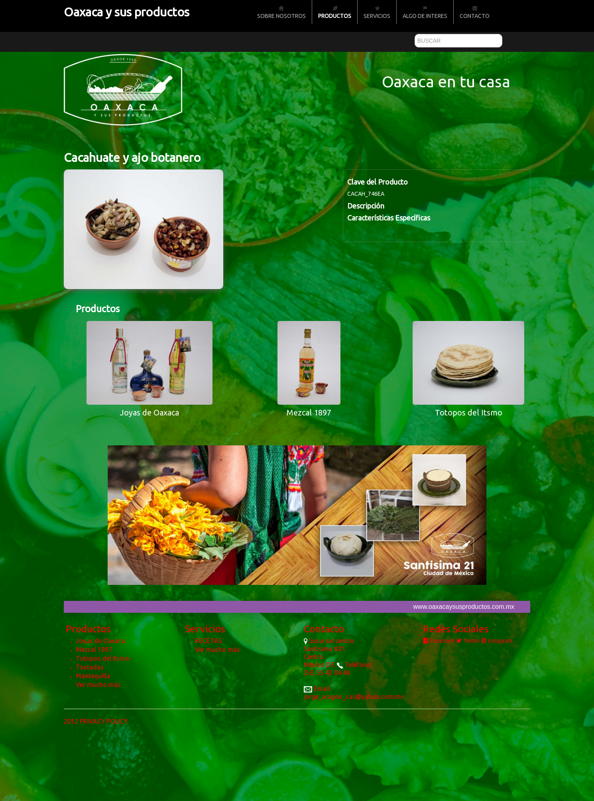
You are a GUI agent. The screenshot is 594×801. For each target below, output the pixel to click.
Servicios (377, 12)
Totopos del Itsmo (103, 658)
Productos (334, 12)
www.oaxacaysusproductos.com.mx (463, 606)
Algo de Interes (425, 12)
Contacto (475, 12)
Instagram (496, 641)
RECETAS (208, 640)
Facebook (438, 641)
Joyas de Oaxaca (100, 640)
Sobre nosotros (281, 12)
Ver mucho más (98, 684)
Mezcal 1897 (94, 649)
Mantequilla (93, 675)
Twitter (468, 641)
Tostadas (90, 667)
